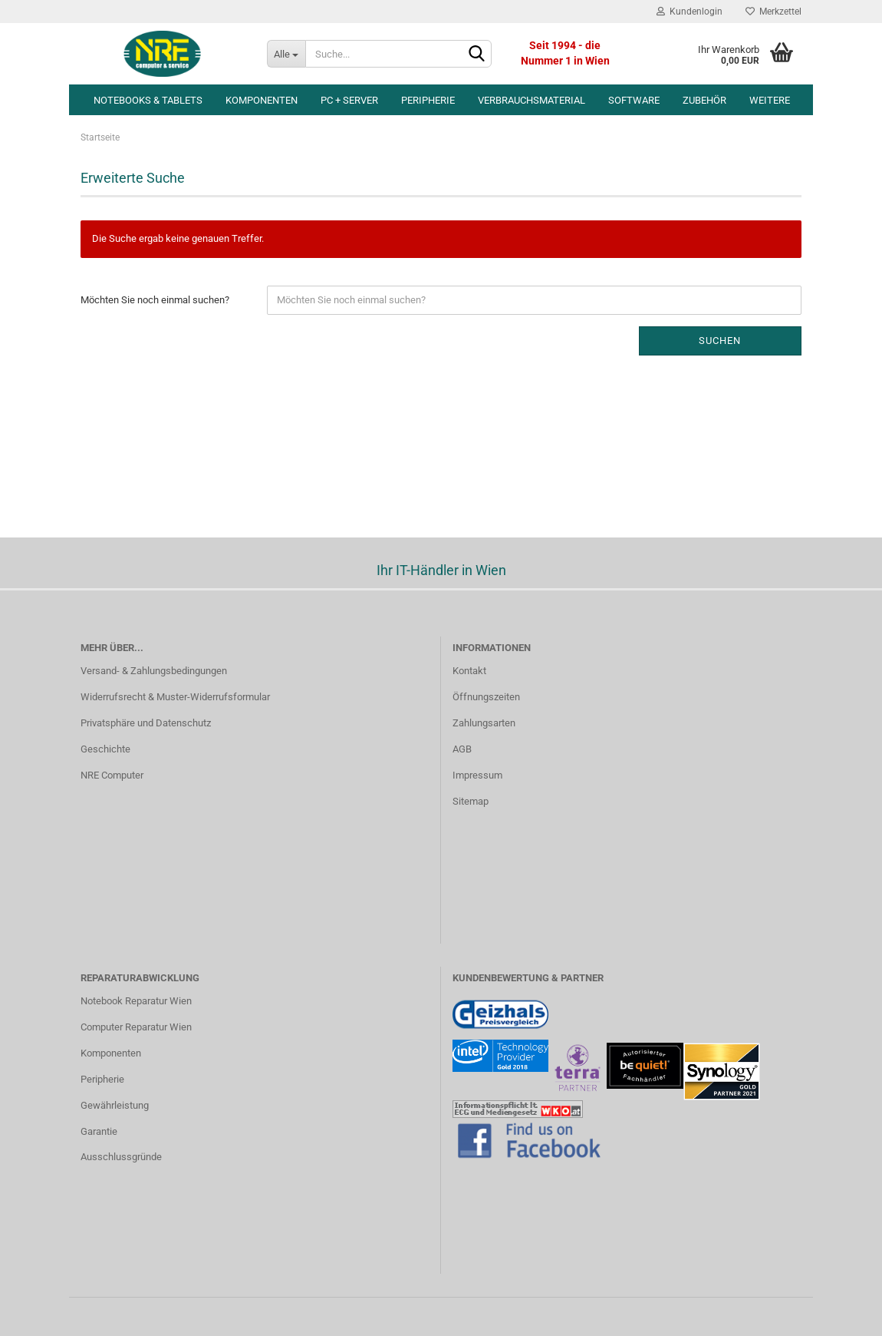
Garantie (99, 1131)
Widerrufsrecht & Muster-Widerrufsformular (175, 697)
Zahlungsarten (484, 723)
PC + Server (349, 100)
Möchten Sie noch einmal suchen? (155, 300)
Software (634, 100)
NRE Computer (112, 775)
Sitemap (471, 801)
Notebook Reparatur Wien (136, 1001)
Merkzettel (773, 11)
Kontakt (469, 670)
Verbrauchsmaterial (531, 100)
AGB (462, 749)
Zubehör (704, 100)
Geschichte (105, 749)
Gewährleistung (115, 1105)
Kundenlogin (689, 11)
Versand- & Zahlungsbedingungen (154, 670)
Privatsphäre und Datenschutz (146, 723)
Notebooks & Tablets (148, 100)
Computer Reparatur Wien (136, 1027)
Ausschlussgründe (121, 1156)
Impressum (477, 775)
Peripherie (428, 100)
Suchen (720, 340)
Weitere (769, 100)
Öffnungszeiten (486, 697)
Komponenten (261, 100)
